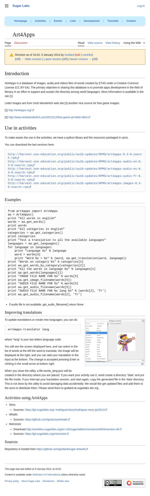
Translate (113, 20)
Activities (40, 20)
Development (91, 20)
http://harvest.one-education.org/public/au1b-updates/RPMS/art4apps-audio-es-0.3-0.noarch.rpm (75, 171)
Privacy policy (12, 481)
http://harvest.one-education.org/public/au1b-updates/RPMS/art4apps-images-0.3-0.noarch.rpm (75, 185)
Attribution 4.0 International (46, 474)
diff (18, 59)
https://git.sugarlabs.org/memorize (45, 433)
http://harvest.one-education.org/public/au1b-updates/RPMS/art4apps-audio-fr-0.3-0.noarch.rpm (75, 178)
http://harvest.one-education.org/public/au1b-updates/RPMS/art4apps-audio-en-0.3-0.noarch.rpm (75, 163)
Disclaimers (48, 481)
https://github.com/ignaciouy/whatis (46, 419)
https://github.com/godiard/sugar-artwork (61, 449)
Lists (73, 20)
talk (78, 54)
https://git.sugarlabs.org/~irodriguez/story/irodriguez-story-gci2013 (64, 409)
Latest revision (52, 59)
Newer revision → (80, 59)
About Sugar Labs (30, 481)
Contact (131, 20)
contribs (87, 54)
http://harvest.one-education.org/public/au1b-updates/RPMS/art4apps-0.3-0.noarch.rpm (75, 156)
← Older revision (31, 59)
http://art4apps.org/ (19, 110)
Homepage (20, 20)
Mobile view (63, 481)
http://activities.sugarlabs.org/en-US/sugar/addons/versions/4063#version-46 (72, 429)
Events (58, 20)
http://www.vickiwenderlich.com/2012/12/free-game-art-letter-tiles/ (48, 117)
